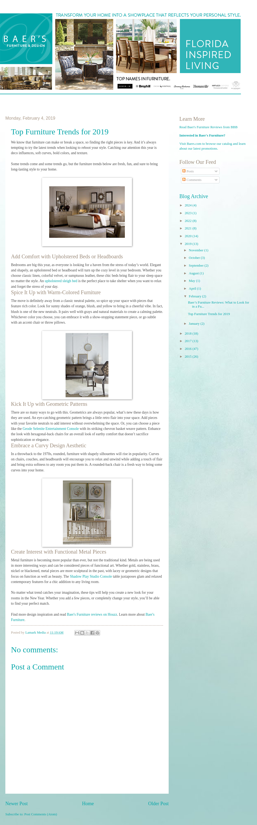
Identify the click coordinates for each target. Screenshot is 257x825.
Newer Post (16, 803)
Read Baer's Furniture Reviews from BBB (208, 127)
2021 (188, 228)
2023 (188, 213)
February (195, 296)
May (192, 281)
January (194, 324)
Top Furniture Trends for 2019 (209, 314)
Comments (191, 180)
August (194, 273)
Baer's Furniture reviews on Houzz (92, 614)
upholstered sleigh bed (61, 281)
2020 (188, 236)
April (193, 288)
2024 (188, 205)
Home (88, 803)
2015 (188, 356)
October (195, 258)
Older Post (158, 803)
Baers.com (194, 144)
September (196, 265)
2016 (188, 349)
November (196, 250)
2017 (188, 341)
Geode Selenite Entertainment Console (51, 429)
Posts (188, 171)
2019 (188, 244)
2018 (188, 333)
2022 (188, 221)
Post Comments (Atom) (40, 814)
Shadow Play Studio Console (91, 576)
